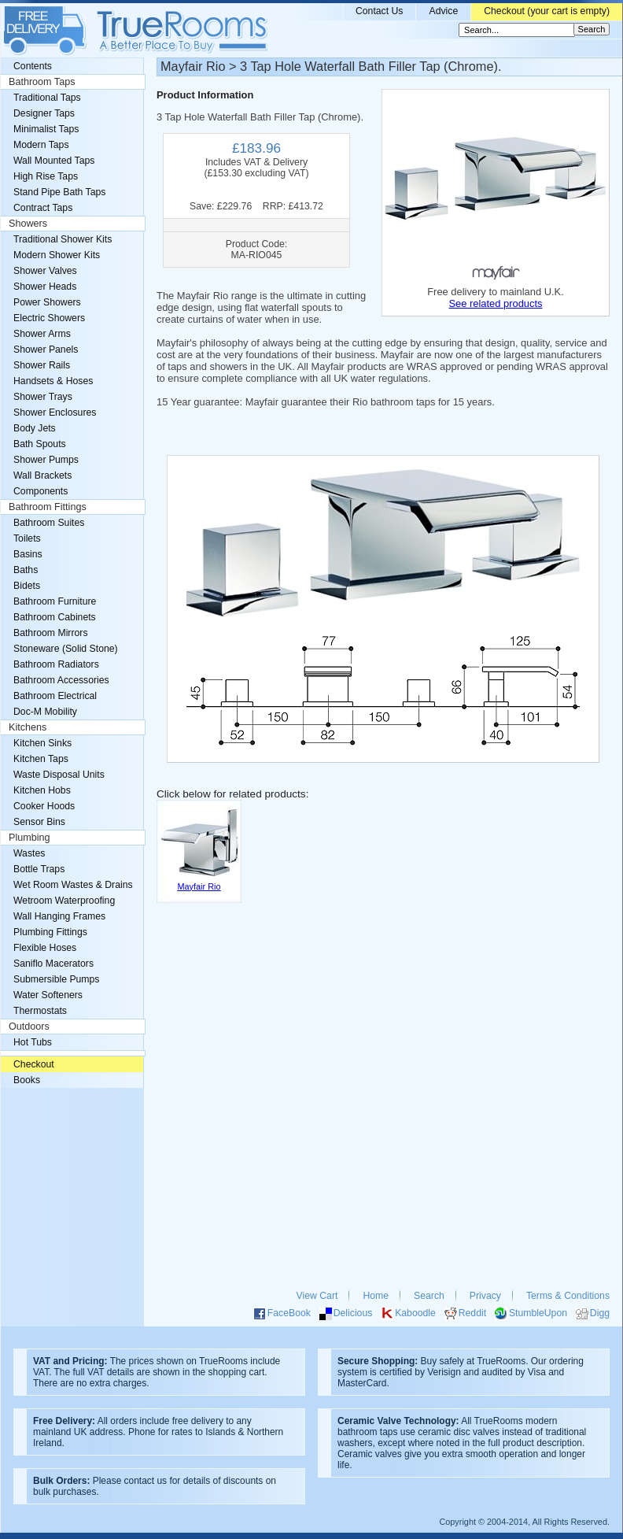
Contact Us (380, 11)
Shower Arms (42, 333)
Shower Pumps (46, 459)
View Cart (317, 1295)
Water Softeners (48, 995)
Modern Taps (41, 144)
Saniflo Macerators (53, 963)
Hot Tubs (32, 1042)
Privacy (485, 1295)
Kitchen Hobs (42, 790)
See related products (495, 303)
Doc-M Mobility (45, 711)
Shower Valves (45, 270)
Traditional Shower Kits (62, 239)
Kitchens (27, 727)
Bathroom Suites (48, 522)
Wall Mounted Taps (53, 160)
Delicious (353, 1313)
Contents (32, 66)
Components (40, 491)
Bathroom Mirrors (50, 632)
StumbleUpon (538, 1313)
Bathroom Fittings (48, 506)
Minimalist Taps (46, 129)
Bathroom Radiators (56, 664)
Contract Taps (42, 207)
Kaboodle (415, 1313)
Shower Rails (41, 365)
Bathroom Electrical (55, 695)
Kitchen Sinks (42, 743)
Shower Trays (42, 396)
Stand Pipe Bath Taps (59, 192)
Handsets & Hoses (53, 381)
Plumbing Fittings (50, 932)
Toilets (27, 538)
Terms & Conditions (568, 1295)
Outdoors (29, 1026)
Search (429, 1295)
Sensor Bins (39, 821)
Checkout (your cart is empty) (547, 11)
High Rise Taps (45, 176)
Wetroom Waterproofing (64, 900)
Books (26, 1080)
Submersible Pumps (56, 979)
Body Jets (34, 428)
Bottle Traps (39, 869)
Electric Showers (49, 318)
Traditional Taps (47, 97)
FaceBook (289, 1313)
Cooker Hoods (44, 806)
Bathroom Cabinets (54, 617)
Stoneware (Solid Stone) (65, 648)
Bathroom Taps (42, 81)
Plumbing (29, 837)
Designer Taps (44, 113)
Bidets (26, 585)
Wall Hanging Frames (59, 916)
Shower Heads (44, 286)
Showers (28, 223)
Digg (600, 1313)
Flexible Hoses (44, 947)
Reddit (472, 1313)
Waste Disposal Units (59, 774)
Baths (25, 569)
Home (376, 1295)
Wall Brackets (42, 475)
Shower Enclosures (54, 412)
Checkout (33, 1064)
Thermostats (40, 1010)
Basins (27, 554)
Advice (443, 11)
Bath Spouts (39, 443)
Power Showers (47, 302)
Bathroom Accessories (61, 680)
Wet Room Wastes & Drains (73, 884)
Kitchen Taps (40, 758)
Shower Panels (45, 349)
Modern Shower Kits (56, 255)
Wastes (29, 853)
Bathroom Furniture (54, 601)
